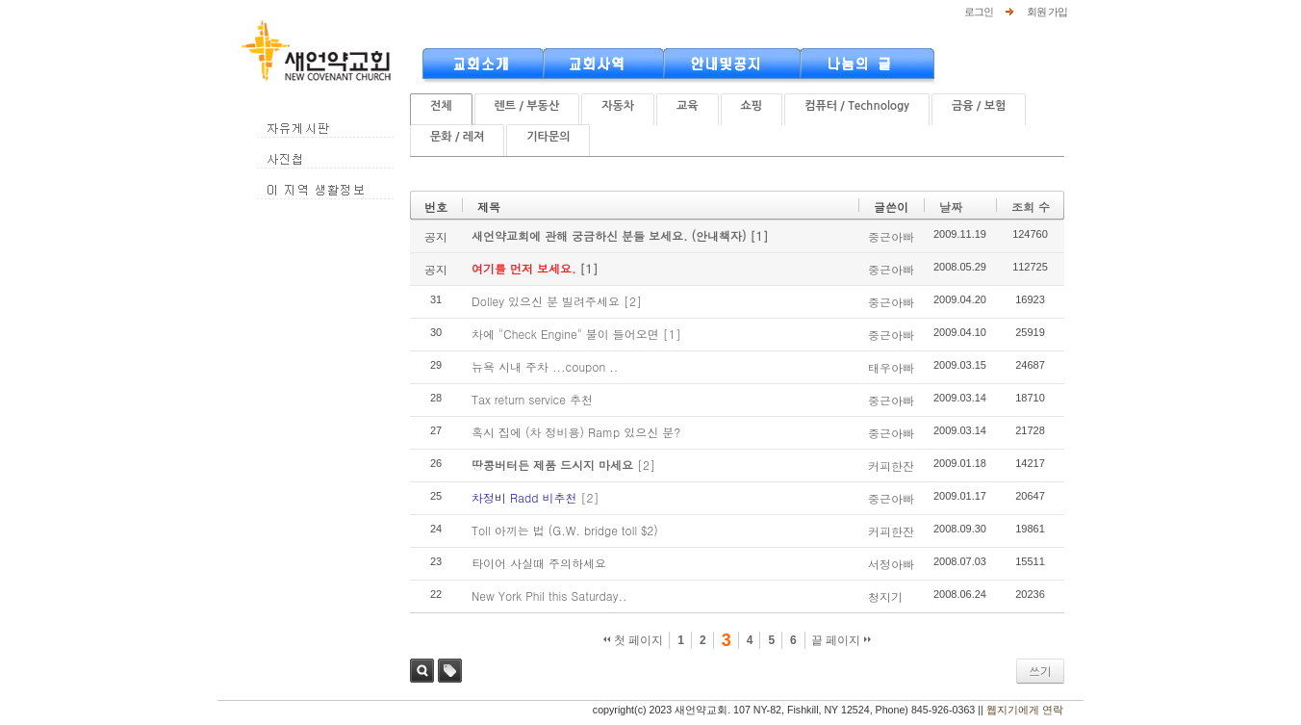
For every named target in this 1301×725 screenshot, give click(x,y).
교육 (687, 106)
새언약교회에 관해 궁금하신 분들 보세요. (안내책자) (611, 235)
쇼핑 (752, 106)
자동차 (617, 106)
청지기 (885, 596)
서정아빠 (891, 564)
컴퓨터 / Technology (856, 106)
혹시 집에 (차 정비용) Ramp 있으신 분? (576, 432)
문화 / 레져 (457, 136)
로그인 (978, 11)
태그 (450, 671)
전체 (441, 106)
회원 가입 (1047, 11)
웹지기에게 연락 (1024, 709)
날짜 (950, 206)
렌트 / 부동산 (527, 106)
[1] (760, 235)
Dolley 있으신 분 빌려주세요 (546, 301)
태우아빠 (891, 367)
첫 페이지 (633, 640)
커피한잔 (891, 465)
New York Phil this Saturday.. (549, 595)
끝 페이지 (841, 640)
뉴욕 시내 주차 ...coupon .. (545, 366)
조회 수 (1030, 206)
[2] (633, 301)
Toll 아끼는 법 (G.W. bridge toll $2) (565, 530)
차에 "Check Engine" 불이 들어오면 (565, 333)
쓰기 (1040, 670)
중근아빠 (891, 236)
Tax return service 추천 (532, 399)
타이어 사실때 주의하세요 (539, 563)
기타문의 (548, 136)
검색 (422, 671)
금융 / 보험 (979, 106)
